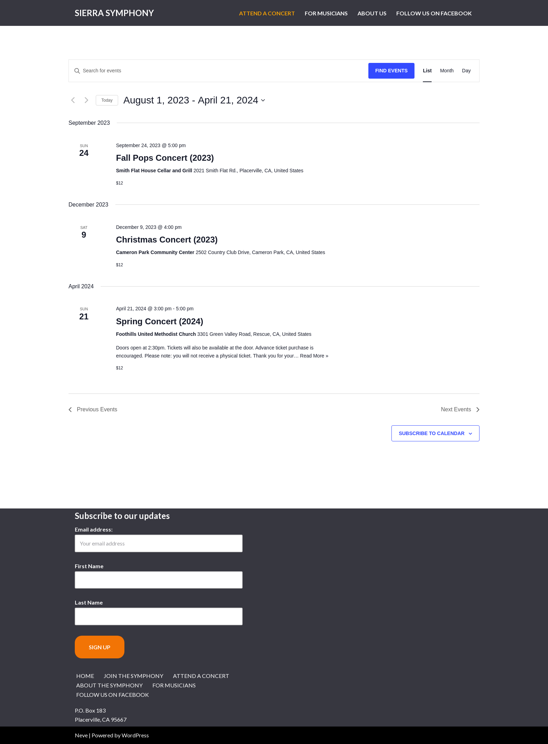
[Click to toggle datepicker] (194, 100)
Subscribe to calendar (431, 433)
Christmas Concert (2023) (167, 239)
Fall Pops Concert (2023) (165, 157)
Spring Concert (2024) (159, 321)
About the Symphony (109, 685)
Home (85, 675)
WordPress (135, 735)
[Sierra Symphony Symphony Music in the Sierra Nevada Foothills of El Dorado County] (114, 13)
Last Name (89, 602)
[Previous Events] (72, 100)
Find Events (391, 70)
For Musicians (326, 13)
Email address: (94, 529)
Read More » (314, 356)
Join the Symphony (133, 675)
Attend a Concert (267, 13)
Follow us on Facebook (434, 13)
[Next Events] (86, 100)
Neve (81, 735)
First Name (89, 566)
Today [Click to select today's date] (107, 100)
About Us (372, 13)
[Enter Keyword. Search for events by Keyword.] (218, 71)
